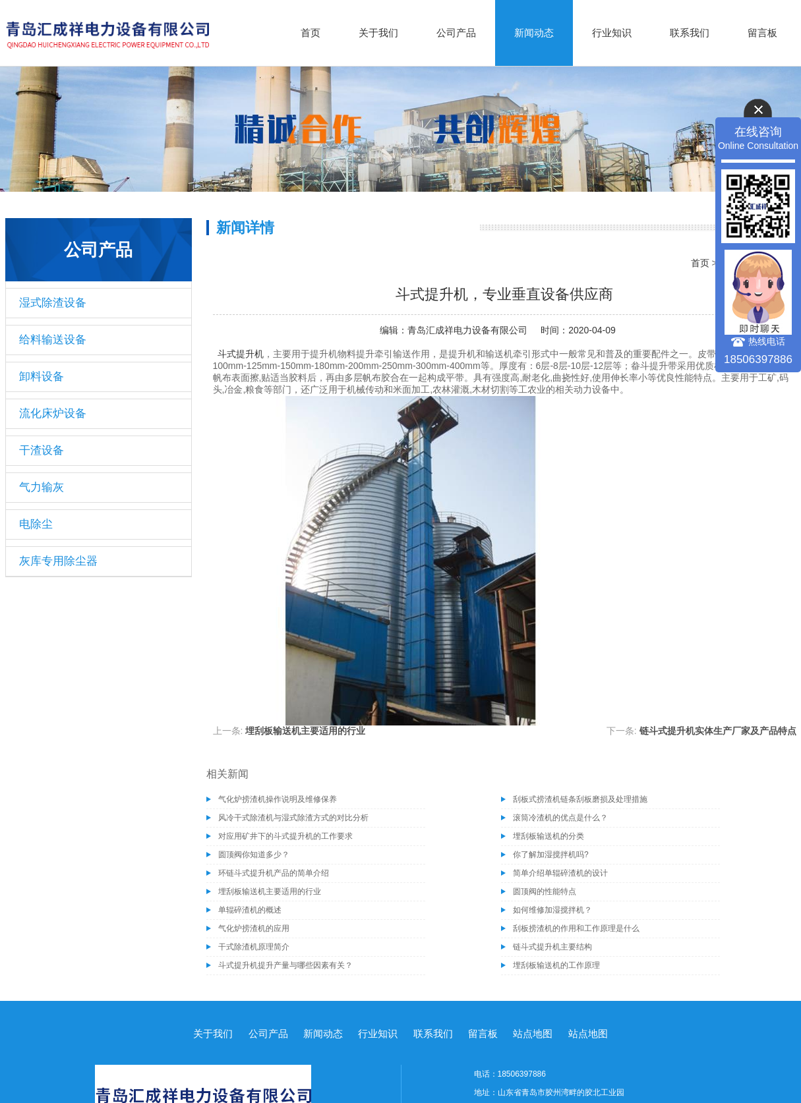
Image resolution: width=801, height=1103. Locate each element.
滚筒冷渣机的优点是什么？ (560, 817)
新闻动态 (534, 32)
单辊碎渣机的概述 (250, 910)
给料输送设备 (52, 339)
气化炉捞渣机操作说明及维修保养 (277, 799)
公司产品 (456, 32)
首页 (310, 32)
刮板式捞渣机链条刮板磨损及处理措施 (580, 799)
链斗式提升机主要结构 (552, 946)
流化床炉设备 (52, 413)
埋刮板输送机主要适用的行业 (305, 730)
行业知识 (612, 32)
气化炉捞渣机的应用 (253, 928)
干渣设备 (41, 450)
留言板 (762, 32)
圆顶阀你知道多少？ (253, 854)
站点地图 (532, 1033)
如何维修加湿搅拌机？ (552, 910)
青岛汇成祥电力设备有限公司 (467, 330)
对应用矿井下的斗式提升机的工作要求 (285, 836)
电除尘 (36, 524)
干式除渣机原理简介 (253, 946)
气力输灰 (41, 487)
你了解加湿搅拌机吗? (551, 854)
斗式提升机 (241, 354)
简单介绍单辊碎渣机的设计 (560, 873)
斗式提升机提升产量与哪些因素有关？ (285, 965)
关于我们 (378, 32)
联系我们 (689, 32)
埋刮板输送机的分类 (548, 836)
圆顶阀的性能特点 (544, 891)
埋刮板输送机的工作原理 (556, 965)
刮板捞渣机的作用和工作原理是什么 (576, 928)
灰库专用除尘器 (58, 561)
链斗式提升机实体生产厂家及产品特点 (717, 730)
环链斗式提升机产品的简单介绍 (273, 873)
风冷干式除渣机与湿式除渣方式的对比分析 (293, 817)
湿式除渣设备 (52, 303)
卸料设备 (41, 376)
